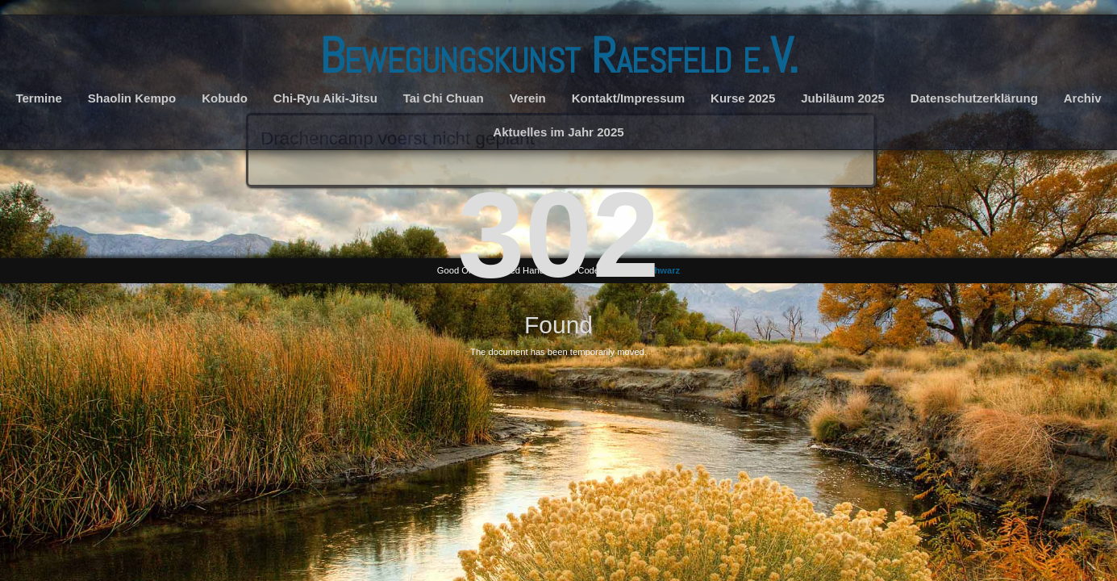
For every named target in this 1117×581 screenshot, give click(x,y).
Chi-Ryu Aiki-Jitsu (325, 98)
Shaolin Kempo (132, 98)
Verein (528, 98)
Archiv (1083, 98)
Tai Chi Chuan (443, 98)
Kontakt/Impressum (628, 98)
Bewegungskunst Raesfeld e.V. (558, 56)
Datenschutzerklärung (974, 98)
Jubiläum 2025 (843, 98)
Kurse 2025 (743, 98)
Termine (38, 98)
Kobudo (225, 98)
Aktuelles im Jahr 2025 (558, 132)
